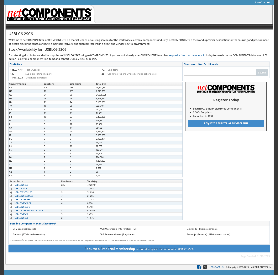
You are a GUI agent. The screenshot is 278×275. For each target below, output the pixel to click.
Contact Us (217, 267)
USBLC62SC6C (17, 188)
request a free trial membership (187, 55)
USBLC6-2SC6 (16, 87)
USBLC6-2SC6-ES (18, 203)
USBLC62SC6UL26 (19, 192)
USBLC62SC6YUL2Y (19, 195)
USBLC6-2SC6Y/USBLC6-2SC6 (24, 210)
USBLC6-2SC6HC (18, 199)
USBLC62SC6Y (17, 184)
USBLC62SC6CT (17, 217)
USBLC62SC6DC (17, 206)
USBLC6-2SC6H (17, 214)
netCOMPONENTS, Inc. (261, 267)
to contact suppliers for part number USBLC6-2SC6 (139, 249)
